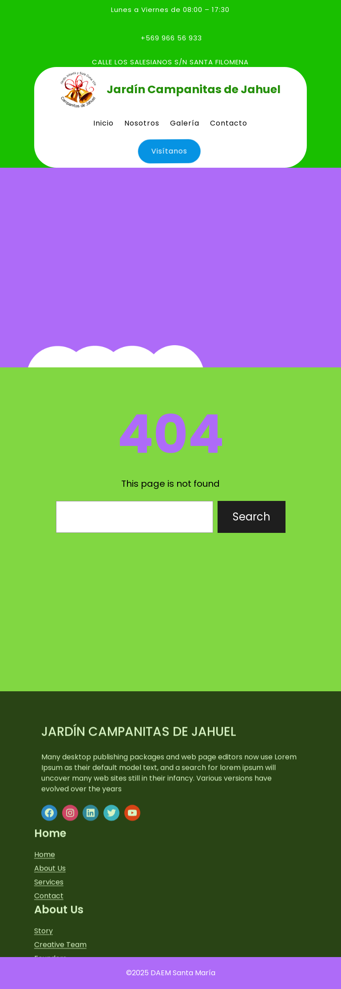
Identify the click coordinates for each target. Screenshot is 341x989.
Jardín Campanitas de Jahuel (194, 89)
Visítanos (168, 151)
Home (44, 947)
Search (251, 516)
